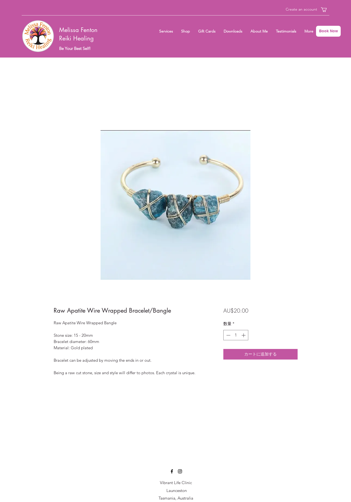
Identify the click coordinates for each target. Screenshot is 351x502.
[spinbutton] (235, 335)
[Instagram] (180, 471)
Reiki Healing (76, 38)
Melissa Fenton (78, 30)
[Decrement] (227, 335)
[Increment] (244, 335)
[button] (326, 9)
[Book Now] (328, 31)
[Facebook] (172, 471)
